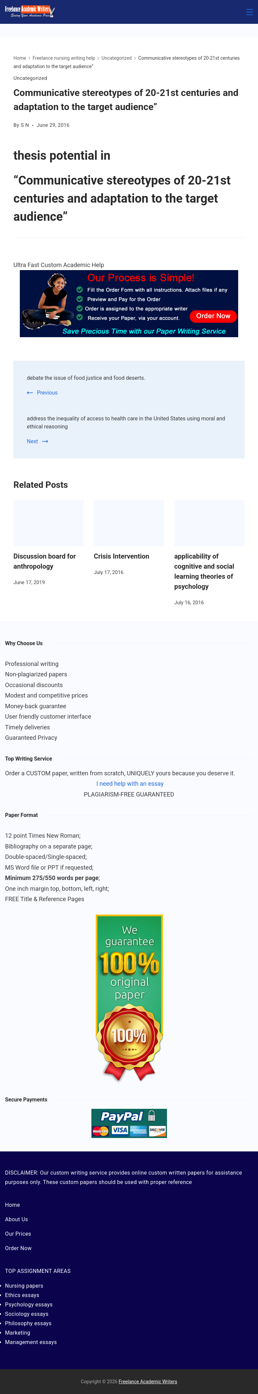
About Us (16, 1219)
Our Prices (18, 1234)
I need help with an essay (130, 783)
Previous (47, 393)
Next (32, 441)
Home (12, 1205)
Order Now (18, 1248)
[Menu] (249, 12)
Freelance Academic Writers (148, 1381)
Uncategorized (30, 78)
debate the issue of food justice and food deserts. (86, 378)
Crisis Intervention (121, 556)
